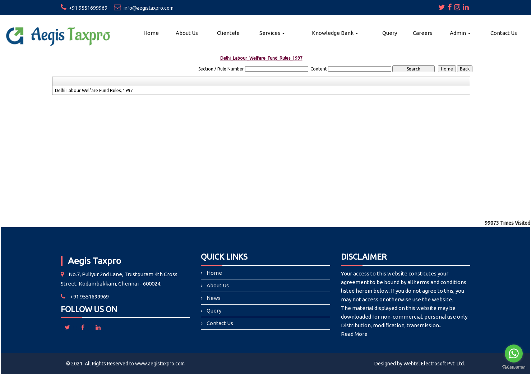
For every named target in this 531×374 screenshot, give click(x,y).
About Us (187, 33)
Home (151, 33)
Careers (422, 33)
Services (272, 33)
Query (389, 33)
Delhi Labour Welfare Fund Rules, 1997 (94, 90)
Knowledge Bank (335, 33)
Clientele (228, 33)
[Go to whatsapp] (514, 353)
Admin (460, 33)
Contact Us (503, 33)
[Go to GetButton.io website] (513, 367)
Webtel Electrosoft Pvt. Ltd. (434, 363)
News (214, 298)
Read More (354, 334)
